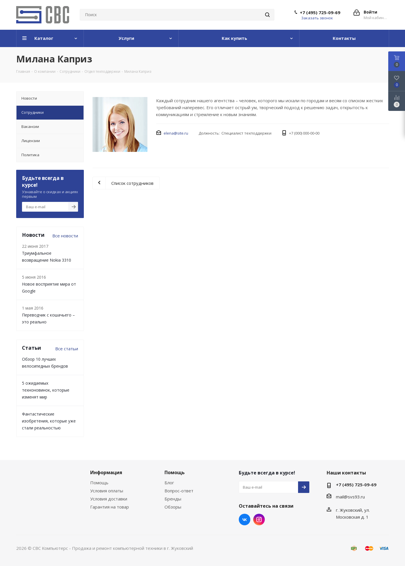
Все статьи (66, 348)
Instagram (259, 519)
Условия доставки (108, 499)
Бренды (172, 499)
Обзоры (172, 507)
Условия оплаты (106, 491)
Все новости (65, 236)
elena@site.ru (176, 133)
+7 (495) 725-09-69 (320, 12)
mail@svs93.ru (350, 497)
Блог (169, 482)
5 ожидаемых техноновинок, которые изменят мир (45, 390)
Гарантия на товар (109, 507)
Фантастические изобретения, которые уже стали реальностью (49, 421)
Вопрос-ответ (178, 491)
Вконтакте (244, 519)
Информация (106, 472)
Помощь (99, 482)
